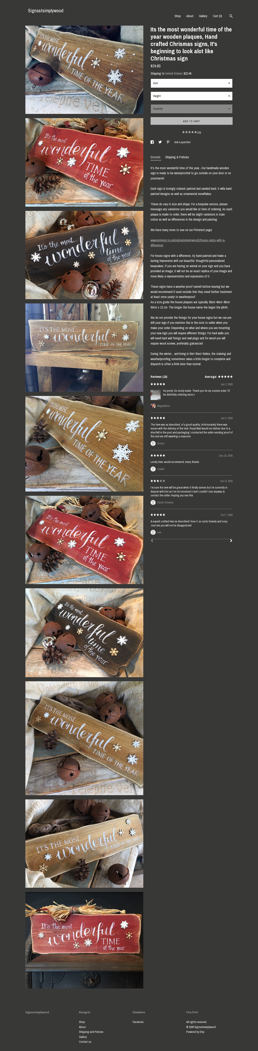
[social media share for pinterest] (168, 142)
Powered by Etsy (195, 1032)
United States (173, 73)
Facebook (138, 1022)
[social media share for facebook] (152, 142)
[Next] (231, 541)
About (190, 16)
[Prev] (152, 541)
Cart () (217, 16)
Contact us (85, 1042)
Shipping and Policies (91, 1032)
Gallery (203, 16)
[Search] (231, 16)
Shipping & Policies (177, 157)
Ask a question (182, 142)
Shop (178, 16)
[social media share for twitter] (160, 142)
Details (156, 157)
